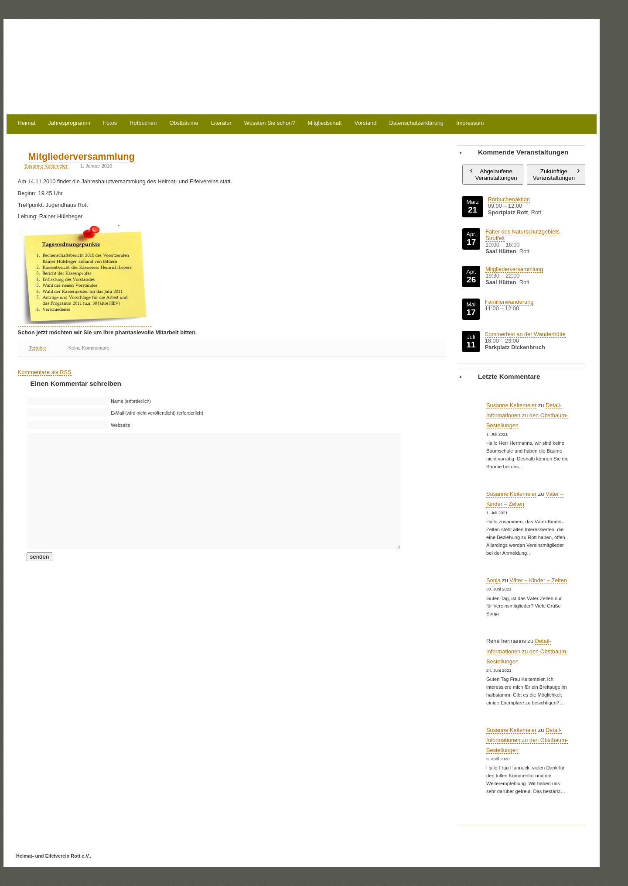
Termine (37, 347)
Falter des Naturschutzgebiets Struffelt (522, 234)
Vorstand (366, 123)
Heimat (27, 123)
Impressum (470, 123)
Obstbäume (183, 123)
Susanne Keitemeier (46, 165)
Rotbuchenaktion (509, 199)
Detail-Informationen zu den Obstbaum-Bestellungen (527, 415)
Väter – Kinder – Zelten (538, 580)
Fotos (110, 123)
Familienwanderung (509, 302)
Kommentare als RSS (45, 372)
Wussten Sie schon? (269, 123)
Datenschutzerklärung (416, 123)
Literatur (221, 123)
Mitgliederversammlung (81, 156)
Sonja (493, 580)
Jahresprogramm (69, 123)
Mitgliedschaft (324, 123)
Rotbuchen (143, 123)
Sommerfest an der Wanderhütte (525, 334)
